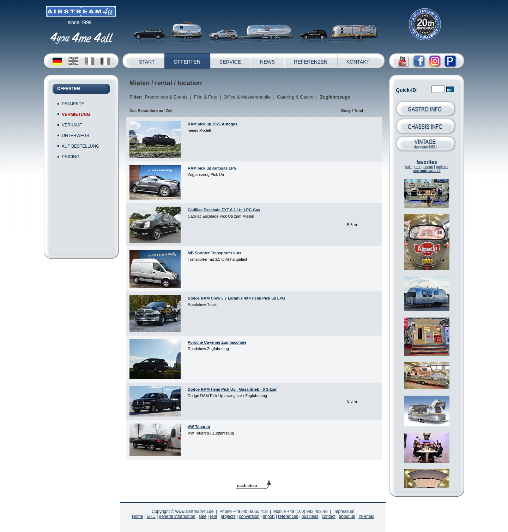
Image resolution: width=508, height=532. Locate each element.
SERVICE (230, 62)
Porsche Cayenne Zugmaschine (217, 342)
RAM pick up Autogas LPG (212, 168)
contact (328, 516)
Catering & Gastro (295, 97)
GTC (151, 516)
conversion (249, 516)
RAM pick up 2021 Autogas (212, 124)
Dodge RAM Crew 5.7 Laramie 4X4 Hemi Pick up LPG (236, 298)
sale (408, 167)
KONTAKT (357, 62)
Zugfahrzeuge (335, 97)
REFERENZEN (310, 62)
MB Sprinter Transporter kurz (214, 253)
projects (442, 167)
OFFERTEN (187, 62)
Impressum (343, 511)
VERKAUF (72, 125)
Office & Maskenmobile (247, 97)
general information (177, 516)
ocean (428, 167)
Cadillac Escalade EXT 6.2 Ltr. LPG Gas (224, 210)
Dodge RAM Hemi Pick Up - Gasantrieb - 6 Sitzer (232, 389)
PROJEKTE (73, 103)
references (288, 516)
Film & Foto (205, 97)
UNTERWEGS (75, 135)
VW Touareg (199, 427)
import (268, 516)
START (147, 62)
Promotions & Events (166, 97)
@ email (366, 516)
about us (347, 516)
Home (137, 516)
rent (418, 167)
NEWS (267, 62)
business (310, 516)
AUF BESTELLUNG (80, 146)
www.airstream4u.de (194, 511)
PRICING (70, 156)
